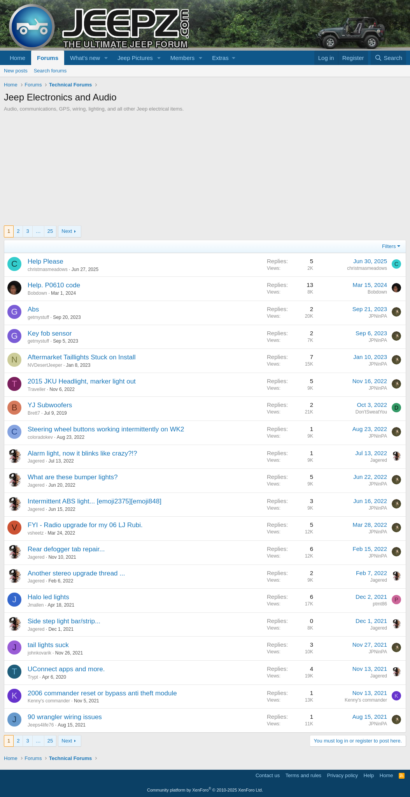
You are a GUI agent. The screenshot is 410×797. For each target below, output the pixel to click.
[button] (106, 58)
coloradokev (40, 437)
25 (50, 231)
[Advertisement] (205, 170)
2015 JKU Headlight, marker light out (82, 381)
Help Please (45, 261)
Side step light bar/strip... (64, 621)
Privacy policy (342, 775)
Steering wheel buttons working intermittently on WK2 (106, 429)
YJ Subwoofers (50, 405)
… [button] (38, 231)
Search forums (50, 71)
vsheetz (36, 533)
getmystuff (38, 317)
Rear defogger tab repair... (66, 549)
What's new (85, 58)
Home (17, 58)
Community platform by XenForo (205, 790)
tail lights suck (48, 645)
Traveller (37, 389)
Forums (47, 58)
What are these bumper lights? (73, 477)
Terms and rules (303, 775)
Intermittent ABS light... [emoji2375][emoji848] (94, 501)
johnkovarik (39, 653)
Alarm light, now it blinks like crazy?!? (82, 453)
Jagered (36, 461)
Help (369, 775)
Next (66, 231)
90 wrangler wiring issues (65, 717)
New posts (16, 71)
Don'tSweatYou (371, 412)
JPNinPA (378, 316)
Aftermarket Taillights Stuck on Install (81, 357)
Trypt (33, 677)
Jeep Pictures (135, 58)
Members (182, 58)
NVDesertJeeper (45, 365)
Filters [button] (389, 246)
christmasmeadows (48, 269)
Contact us (268, 775)
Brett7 (34, 413)
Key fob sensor (50, 333)
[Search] (388, 58)
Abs (33, 309)
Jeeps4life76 (41, 725)
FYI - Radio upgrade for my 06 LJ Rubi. (85, 525)
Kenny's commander (49, 701)
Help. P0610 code (54, 285)
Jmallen (36, 605)
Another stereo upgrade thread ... (76, 573)
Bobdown (37, 293)
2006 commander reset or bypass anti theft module (102, 693)
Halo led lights (48, 597)
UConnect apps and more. (66, 669)
